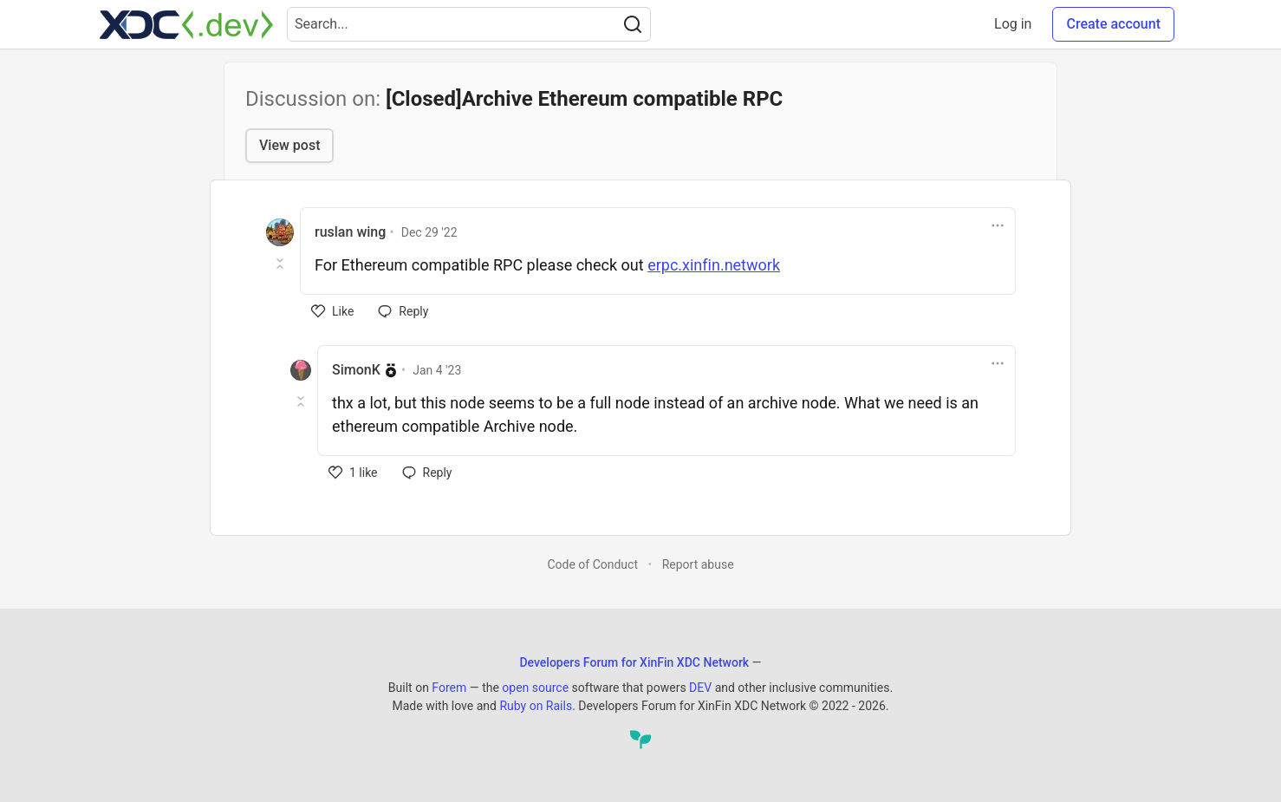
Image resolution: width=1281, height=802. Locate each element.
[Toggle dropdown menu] (997, 225)
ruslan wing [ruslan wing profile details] (350, 232)
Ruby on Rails (535, 706)
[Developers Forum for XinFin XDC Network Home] (186, 24)
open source (535, 687)
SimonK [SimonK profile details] (356, 370)
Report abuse (698, 564)
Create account (1113, 24)
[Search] (632, 24)
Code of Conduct (592, 564)
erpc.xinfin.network (713, 265)
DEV (700, 687)
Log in (1012, 24)
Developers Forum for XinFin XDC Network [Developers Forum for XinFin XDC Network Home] (634, 662)
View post (289, 145)
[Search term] (469, 24)
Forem (449, 687)
